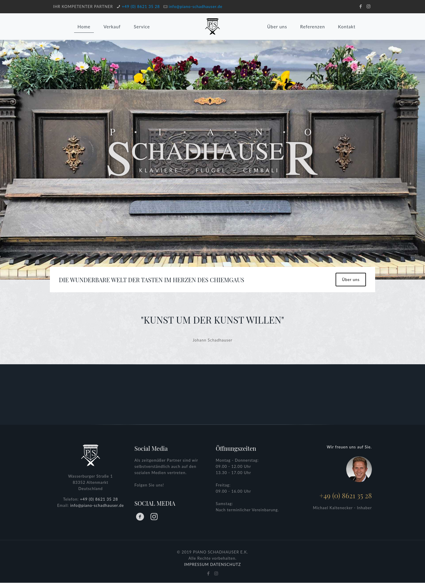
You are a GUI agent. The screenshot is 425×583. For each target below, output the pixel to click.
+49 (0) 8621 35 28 (141, 6)
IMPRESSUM (196, 564)
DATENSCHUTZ (225, 564)
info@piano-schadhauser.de (196, 6)
